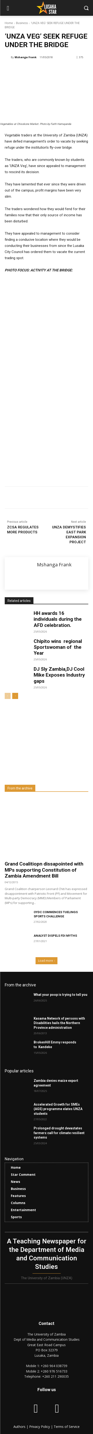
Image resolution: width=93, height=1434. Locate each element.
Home (9, 23)
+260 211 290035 (55, 1376)
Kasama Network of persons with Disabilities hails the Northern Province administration (59, 1023)
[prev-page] (8, 696)
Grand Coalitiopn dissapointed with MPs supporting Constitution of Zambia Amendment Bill (44, 869)
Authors (19, 1426)
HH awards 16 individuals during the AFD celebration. (58, 619)
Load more (46, 961)
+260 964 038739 (54, 1366)
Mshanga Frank (25, 57)
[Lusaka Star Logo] (46, 7)
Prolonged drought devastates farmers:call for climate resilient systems (59, 1132)
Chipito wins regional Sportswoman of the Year (58, 647)
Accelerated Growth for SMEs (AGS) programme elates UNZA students (58, 1109)
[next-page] (15, 696)
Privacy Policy (40, 1426)
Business (22, 23)
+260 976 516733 (54, 1371)
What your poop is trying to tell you (60, 995)
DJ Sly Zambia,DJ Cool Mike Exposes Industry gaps (59, 675)
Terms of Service (67, 1426)
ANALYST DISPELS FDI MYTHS (55, 935)
